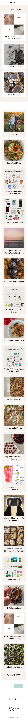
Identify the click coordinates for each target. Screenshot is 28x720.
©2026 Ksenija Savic (14, 717)
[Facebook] (12, 699)
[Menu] (25, 2)
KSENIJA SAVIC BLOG (10, 2)
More (18, 686)
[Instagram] (9, 699)
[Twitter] (18, 699)
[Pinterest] (15, 699)
